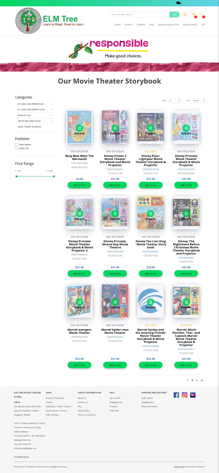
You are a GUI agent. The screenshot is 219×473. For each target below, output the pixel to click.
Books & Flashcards (55, 398)
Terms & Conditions (87, 414)
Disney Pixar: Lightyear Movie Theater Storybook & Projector (150, 160)
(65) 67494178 (24, 444)
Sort (188, 100)
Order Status (147, 398)
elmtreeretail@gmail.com (25, 448)
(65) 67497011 (24, 435)
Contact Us (83, 402)
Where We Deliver (149, 406)
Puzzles (49, 402)
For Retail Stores (21, 456)
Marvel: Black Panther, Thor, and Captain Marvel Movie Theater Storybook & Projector (186, 337)
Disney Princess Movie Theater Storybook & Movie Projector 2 (79, 245)
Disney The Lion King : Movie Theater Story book (150, 244)
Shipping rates (147, 402)
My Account (115, 398)
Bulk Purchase (52, 414)
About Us (82, 398)
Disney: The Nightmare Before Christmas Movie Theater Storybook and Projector (186, 247)
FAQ (80, 406)
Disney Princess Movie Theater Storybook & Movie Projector (186, 160)
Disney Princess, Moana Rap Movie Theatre (115, 244)
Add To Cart (79, 185)
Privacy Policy (84, 410)
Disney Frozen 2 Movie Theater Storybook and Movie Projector (115, 160)
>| (202, 380)
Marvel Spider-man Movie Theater (115, 331)
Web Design (179, 466)
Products (114, 406)
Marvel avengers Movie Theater (79, 331)
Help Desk (114, 410)
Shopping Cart (116, 402)
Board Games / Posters (56, 410)
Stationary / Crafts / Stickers (58, 406)
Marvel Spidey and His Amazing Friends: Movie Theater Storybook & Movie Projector (151, 336)
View (164, 100)
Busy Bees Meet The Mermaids (79, 157)
